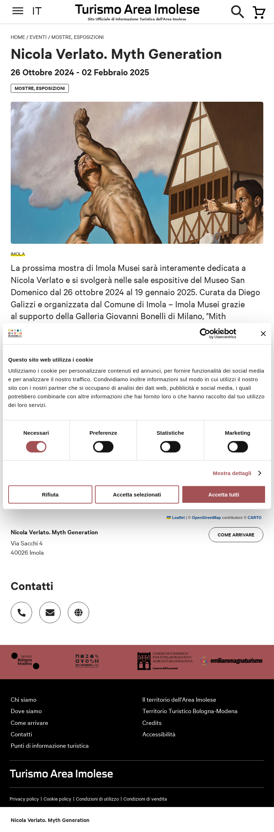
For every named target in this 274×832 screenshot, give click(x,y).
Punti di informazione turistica (50, 745)
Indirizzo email (46, 609)
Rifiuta (50, 494)
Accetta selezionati (137, 494)
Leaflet (176, 517)
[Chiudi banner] (263, 333)
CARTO (255, 517)
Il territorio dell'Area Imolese (179, 699)
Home (18, 36)
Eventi (38, 36)
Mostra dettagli (232, 473)
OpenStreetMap (206, 517)
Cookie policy (57, 798)
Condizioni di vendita (145, 798)
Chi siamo (23, 699)
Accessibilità (159, 734)
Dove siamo (26, 710)
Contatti (21, 734)
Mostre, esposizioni (77, 36)
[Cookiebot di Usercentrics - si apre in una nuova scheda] (205, 333)
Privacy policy (24, 798)
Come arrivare (236, 534)
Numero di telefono (18, 609)
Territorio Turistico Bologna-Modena (190, 710)
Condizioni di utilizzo (97, 798)
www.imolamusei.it (75, 609)
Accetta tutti (223, 494)
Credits (152, 722)
